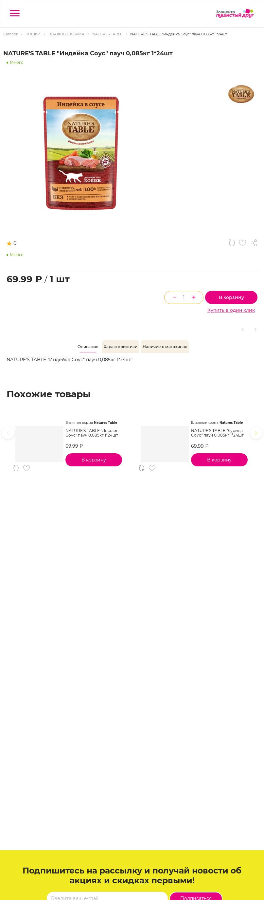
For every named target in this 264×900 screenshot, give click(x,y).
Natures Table (105, 423)
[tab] (88, 347)
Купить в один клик (231, 310)
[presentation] (8, 433)
